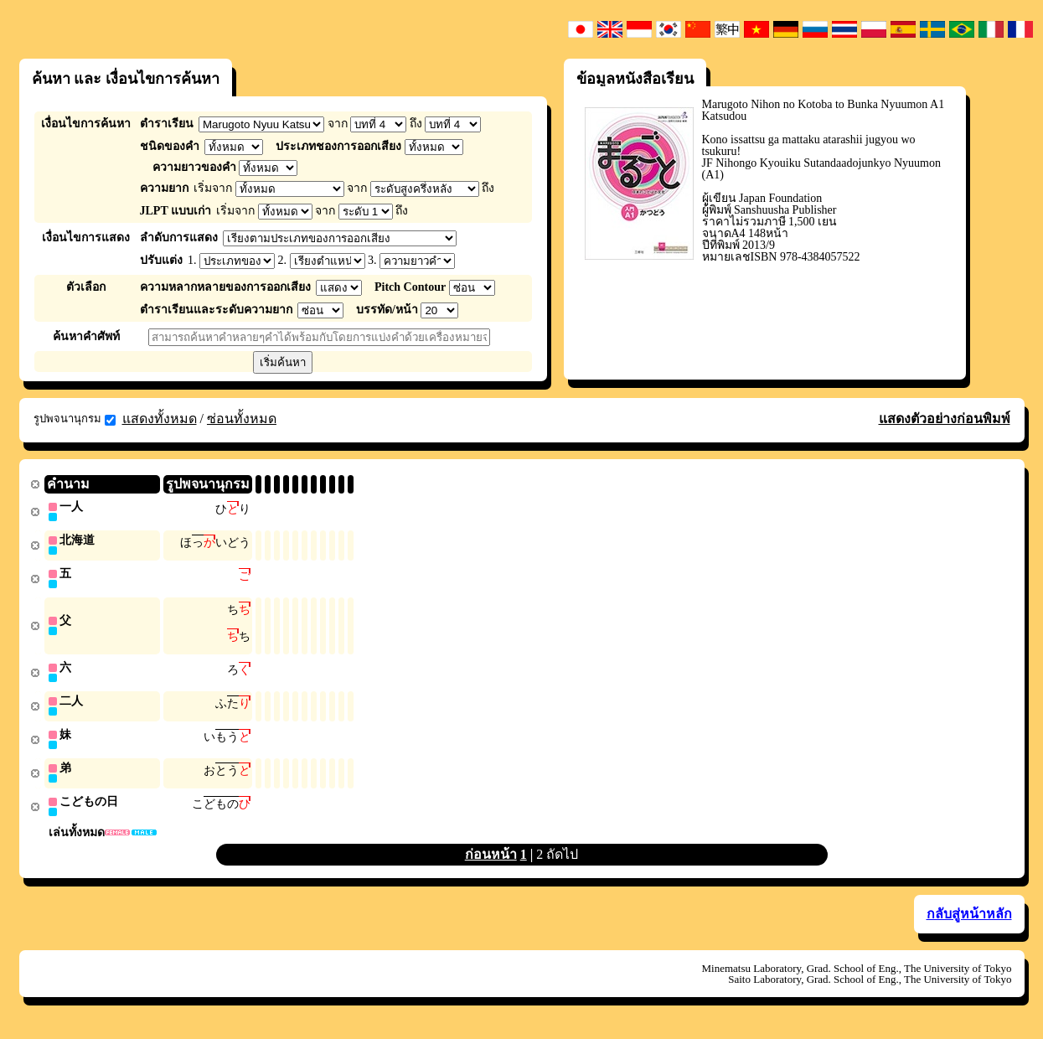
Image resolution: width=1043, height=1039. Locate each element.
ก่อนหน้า (491, 862)
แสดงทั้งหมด (159, 418)
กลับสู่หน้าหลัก (969, 922)
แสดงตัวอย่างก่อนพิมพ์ (944, 418)
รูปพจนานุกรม (75, 419)
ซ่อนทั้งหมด (241, 418)
